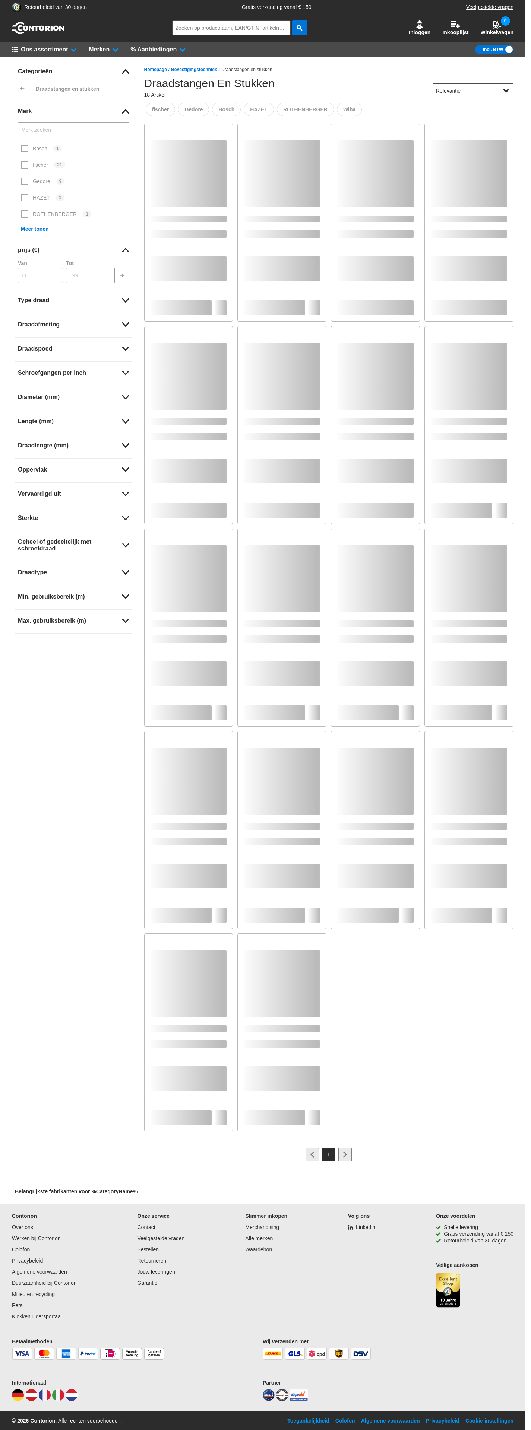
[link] (73, 71)
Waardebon (258, 1249)
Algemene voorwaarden (39, 1272)
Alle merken (259, 1238)
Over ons (22, 1227)
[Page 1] (328, 1154)
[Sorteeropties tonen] (506, 90)
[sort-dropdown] (473, 90)
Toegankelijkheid (308, 1421)
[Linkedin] (361, 1227)
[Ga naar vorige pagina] (312, 1154)
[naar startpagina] (38, 32)
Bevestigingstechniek (194, 69)
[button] (419, 28)
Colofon (21, 1249)
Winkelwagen (496, 27)
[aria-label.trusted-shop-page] (16, 7)
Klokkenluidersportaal (37, 1316)
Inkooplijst (455, 27)
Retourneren (152, 1261)
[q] (231, 27)
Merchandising (262, 1227)
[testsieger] (282, 1399)
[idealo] (269, 1399)
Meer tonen (35, 229)
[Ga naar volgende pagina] (345, 1154)
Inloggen (419, 27)
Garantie (148, 1283)
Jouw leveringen (156, 1272)
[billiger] (299, 1399)
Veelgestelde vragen (489, 7)
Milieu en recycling (33, 1294)
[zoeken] (299, 27)
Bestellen (148, 1249)
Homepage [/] (155, 69)
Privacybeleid (27, 1261)
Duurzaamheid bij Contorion (44, 1283)
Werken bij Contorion (36, 1238)
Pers (17, 1305)
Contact (146, 1227)
